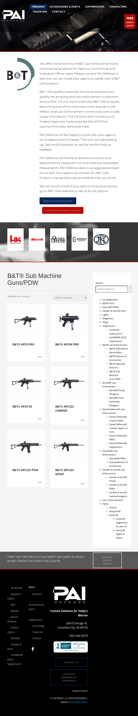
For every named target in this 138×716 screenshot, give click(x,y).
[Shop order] (70, 298)
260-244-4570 (78, 636)
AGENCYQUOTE (129, 22)
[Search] (130, 289)
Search (99, 282)
